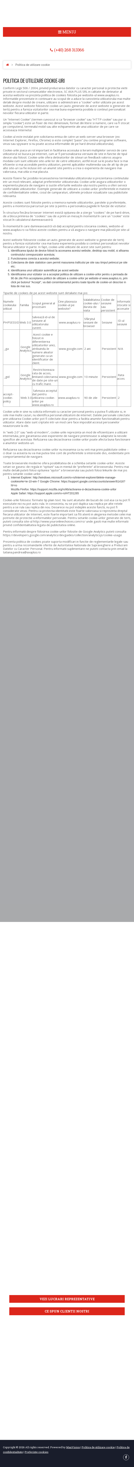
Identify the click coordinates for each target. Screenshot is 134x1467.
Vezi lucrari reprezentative (67, 1299)
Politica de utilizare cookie (67, 13)
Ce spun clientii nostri (67, 1311)
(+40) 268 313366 (69, 50)
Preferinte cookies (36, 1452)
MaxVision (73, 1447)
